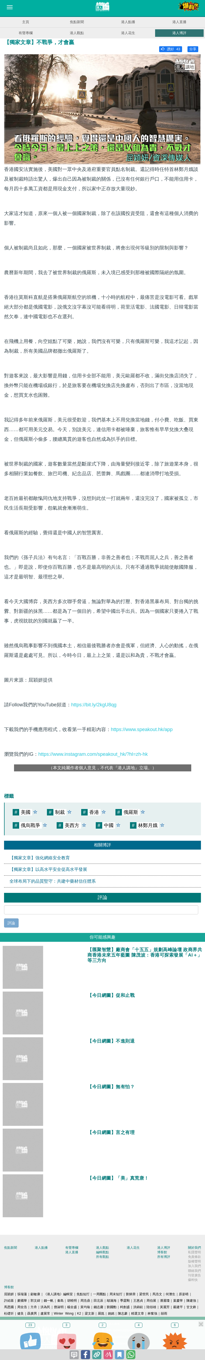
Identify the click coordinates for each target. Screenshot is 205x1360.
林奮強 (152, 1313)
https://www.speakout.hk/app (142, 729)
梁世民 (144, 1294)
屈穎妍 (9, 1294)
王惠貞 (138, 1300)
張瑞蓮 (22, 1294)
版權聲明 (194, 1261)
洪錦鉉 (138, 1307)
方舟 (33, 1307)
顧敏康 (35, 1294)
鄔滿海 (112, 1300)
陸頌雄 (151, 1307)
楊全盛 (72, 1307)
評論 (11, 923)
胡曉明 (72, 1300)
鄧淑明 (59, 1307)
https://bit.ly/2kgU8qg (94, 704)
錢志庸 (98, 1307)
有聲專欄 (26, 33)
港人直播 (179, 22)
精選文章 (137, 1313)
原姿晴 (184, 1294)
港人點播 (128, 22)
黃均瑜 (85, 1307)
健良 (20, 1313)
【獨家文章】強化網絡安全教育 (39, 858)
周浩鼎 (85, 1300)
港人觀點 (77, 33)
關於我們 (194, 1248)
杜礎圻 (9, 1313)
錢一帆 (48, 1300)
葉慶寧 (178, 1300)
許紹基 (9, 1300)
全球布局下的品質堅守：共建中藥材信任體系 (52, 881)
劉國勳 (112, 1307)
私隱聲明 (194, 1252)
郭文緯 (35, 1300)
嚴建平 (178, 1307)
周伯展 (151, 1300)
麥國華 (22, 1300)
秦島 (60, 1300)
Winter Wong (64, 1313)
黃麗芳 (165, 1307)
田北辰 (98, 1300)
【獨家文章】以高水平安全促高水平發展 (48, 869)
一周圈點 (99, 1294)
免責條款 (194, 1257)
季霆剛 (125, 1300)
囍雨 (164, 1313)
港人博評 (179, 33)
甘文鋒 (191, 1307)
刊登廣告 (194, 1275)
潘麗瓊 (165, 1300)
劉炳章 (131, 1294)
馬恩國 (9, 1307)
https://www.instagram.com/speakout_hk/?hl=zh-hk (93, 754)
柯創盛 (125, 1307)
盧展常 (45, 1313)
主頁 (25, 22)
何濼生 (170, 1294)
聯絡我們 (194, 1271)
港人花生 (128, 33)
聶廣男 (32, 1313)
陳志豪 (123, 1313)
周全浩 (22, 1307)
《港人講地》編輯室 (58, 1294)
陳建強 (191, 1300)
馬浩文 (157, 1294)
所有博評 (163, 1257)
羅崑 (101, 1313)
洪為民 (45, 1307)
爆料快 (193, 1280)
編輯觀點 (102, 1252)
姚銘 (111, 1313)
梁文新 (89, 1313)
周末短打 (116, 1294)
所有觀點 (102, 1257)
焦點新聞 (77, 22)
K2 (79, 1313)
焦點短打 (83, 1294)
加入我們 (194, 1266)
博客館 (162, 1252)
